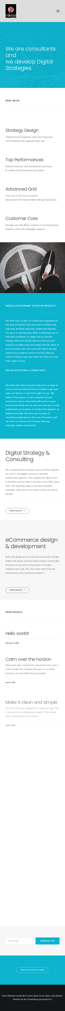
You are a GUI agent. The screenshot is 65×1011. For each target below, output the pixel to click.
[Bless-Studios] (32, 11)
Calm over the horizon (28, 672)
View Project (17, 511)
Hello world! (17, 638)
